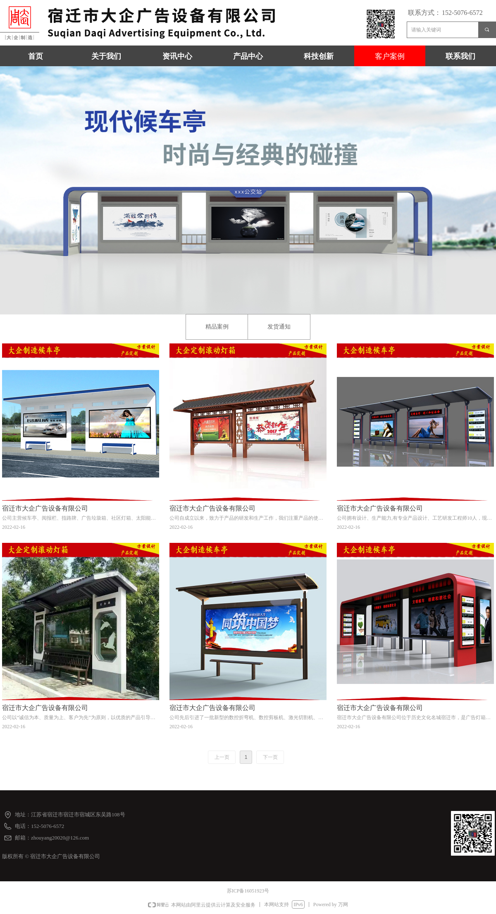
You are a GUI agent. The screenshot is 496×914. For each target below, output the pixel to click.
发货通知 (279, 327)
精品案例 (217, 327)
